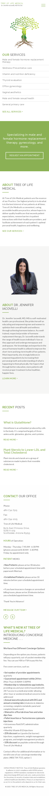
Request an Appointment (24, 155)
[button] (44, 6)
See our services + (13, 231)
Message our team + (15, 610)
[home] (12, 4)
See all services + (12, 111)
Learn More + (10, 378)
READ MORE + (10, 439)
